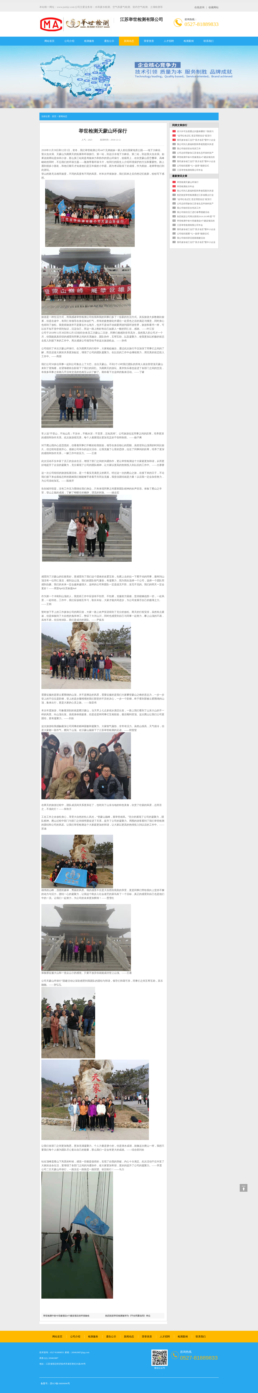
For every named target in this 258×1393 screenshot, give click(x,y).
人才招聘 (169, 41)
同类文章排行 (179, 125)
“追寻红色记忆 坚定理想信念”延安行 (194, 135)
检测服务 (89, 41)
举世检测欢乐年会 (185, 186)
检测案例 (189, 41)
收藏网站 (214, 7)
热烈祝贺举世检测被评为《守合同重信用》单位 (127, 1316)
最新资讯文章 (179, 176)
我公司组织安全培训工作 (189, 148)
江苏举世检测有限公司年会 (190, 170)
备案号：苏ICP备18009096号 (55, 1383)
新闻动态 (129, 41)
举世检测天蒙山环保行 (188, 182)
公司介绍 (69, 41)
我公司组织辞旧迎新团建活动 (191, 238)
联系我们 (209, 41)
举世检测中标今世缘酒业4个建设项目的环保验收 (66, 1316)
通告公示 (109, 41)
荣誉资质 (149, 41)
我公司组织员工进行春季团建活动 (193, 212)
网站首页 (49, 41)
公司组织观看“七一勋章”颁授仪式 (193, 165)
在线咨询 (199, 7)
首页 (54, 116)
